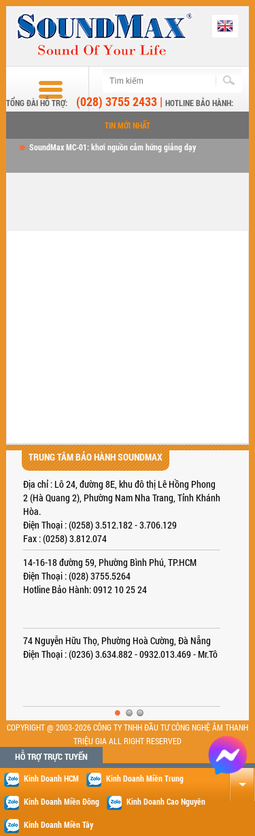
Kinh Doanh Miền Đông (51, 803)
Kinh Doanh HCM (41, 779)
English (225, 26)
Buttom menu (38, 89)
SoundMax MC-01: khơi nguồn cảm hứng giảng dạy (112, 146)
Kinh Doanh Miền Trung (135, 779)
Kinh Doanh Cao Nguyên (155, 803)
